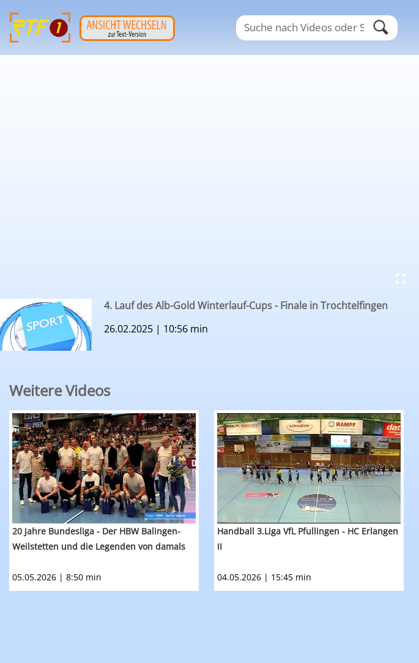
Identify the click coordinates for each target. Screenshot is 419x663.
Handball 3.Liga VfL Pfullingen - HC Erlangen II (307, 538)
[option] (111, 500)
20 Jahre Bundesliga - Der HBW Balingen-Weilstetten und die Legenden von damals (98, 538)
